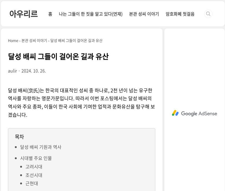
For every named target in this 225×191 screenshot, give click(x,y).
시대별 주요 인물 (36, 158)
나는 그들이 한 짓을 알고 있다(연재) (90, 14)
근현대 (31, 183)
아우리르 (23, 13)
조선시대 (33, 175)
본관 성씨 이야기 (144, 14)
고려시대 (33, 166)
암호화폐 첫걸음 (180, 14)
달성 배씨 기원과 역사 (40, 147)
